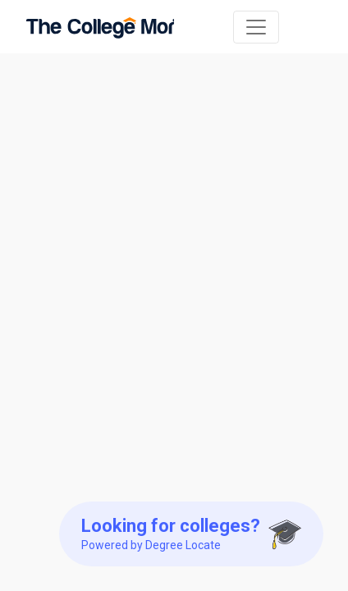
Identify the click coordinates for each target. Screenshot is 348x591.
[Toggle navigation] (256, 27)
